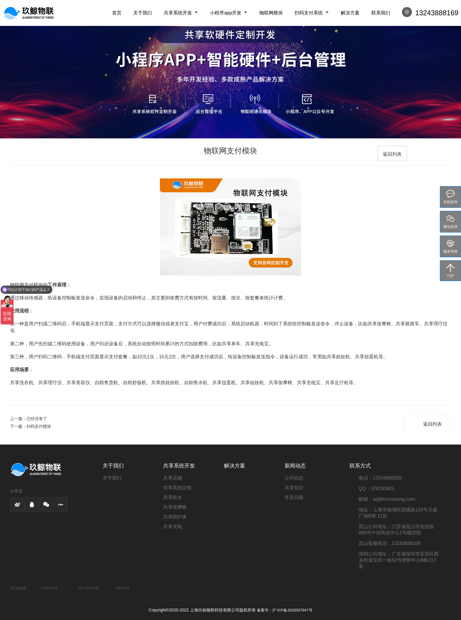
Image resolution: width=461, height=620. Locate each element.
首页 (116, 12)
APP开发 (123, 588)
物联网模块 (271, 12)
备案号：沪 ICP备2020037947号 (285, 610)
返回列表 (392, 154)
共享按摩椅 (175, 507)
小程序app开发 (225, 12)
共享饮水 (172, 497)
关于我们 (142, 12)
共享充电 (172, 526)
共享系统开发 (178, 12)
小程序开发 (49, 588)
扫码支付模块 (38, 426)
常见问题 (294, 497)
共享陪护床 (175, 516)
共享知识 (294, 487)
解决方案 (350, 12)
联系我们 (380, 12)
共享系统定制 (177, 487)
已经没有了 (36, 418)
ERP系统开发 (89, 588)
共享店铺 (172, 477)
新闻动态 (295, 466)
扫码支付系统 (309, 12)
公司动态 (294, 477)
